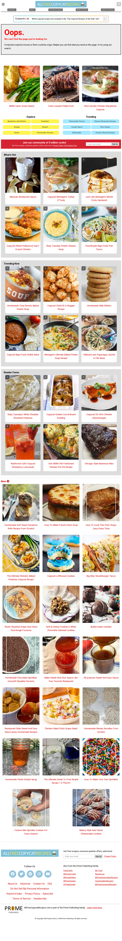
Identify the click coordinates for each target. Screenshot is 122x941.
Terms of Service (22, 898)
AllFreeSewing (69, 881)
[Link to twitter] (21, 874)
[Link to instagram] (39, 874)
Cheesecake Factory (77, 121)
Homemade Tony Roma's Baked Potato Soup (23, 307)
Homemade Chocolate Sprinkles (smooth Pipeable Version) (21, 679)
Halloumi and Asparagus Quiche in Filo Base (99, 356)
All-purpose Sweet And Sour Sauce (101, 677)
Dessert (45, 127)
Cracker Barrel (76, 127)
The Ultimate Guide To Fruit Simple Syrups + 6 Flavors (61, 781)
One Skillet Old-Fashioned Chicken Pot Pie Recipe (61, 465)
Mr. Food (98, 870)
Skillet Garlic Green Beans (21, 106)
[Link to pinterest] (30, 874)
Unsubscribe (40, 898)
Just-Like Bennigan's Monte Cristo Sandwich (99, 198)
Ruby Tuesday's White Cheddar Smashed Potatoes (23, 416)
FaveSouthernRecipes (104, 881)
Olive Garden (105, 127)
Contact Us (39, 883)
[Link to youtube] (47, 874)
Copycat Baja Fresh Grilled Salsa (23, 354)
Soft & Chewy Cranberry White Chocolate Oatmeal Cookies (61, 628)
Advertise (25, 883)
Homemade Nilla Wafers (99, 305)
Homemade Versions (45, 133)
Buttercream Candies (101, 626)
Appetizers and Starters (17, 121)
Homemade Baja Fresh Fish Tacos (99, 247)
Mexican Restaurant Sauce (23, 196)
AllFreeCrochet (69, 874)
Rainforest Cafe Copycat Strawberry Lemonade (23, 465)
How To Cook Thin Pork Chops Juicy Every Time (101, 527)
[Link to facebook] (12, 874)
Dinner (16, 133)
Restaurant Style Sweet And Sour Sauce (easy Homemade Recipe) (21, 730)
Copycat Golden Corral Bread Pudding (61, 416)
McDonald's (76, 133)
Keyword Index (14, 893)
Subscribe (48, 893)
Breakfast (45, 121)
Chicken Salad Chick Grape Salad (61, 728)
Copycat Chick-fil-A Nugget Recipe (61, 307)
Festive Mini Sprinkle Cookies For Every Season (31, 832)
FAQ (50, 883)
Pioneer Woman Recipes (105, 133)
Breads (17, 127)
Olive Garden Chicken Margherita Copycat (100, 108)
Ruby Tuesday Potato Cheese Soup (61, 247)
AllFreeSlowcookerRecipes (106, 877)
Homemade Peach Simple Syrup (21, 779)
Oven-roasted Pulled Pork (61, 106)
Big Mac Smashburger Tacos (101, 576)
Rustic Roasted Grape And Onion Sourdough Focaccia (21, 628)
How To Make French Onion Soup (61, 525)
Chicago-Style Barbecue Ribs (99, 463)
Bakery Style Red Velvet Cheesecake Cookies (91, 832)
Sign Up (115, 144)
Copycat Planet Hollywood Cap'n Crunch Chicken (23, 247)
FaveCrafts (68, 870)
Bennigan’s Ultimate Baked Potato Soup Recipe (61, 356)
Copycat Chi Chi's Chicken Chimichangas (99, 416)
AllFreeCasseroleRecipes (106, 884)
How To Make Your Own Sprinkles (101, 779)
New (5, 481)
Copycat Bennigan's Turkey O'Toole (61, 198)
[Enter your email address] (79, 856)
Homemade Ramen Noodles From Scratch (101, 730)
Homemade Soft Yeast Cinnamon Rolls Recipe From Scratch (21, 527)
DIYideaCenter (69, 884)
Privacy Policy (58, 146)
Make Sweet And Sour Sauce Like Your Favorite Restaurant (61, 679)
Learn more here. (94, 907)
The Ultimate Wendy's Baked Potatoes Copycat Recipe (21, 578)
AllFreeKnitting (69, 877)
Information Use (70, 146)
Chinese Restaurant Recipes (105, 121)
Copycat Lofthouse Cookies (61, 576)
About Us (12, 883)
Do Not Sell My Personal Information (29, 888)
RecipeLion (99, 874)
